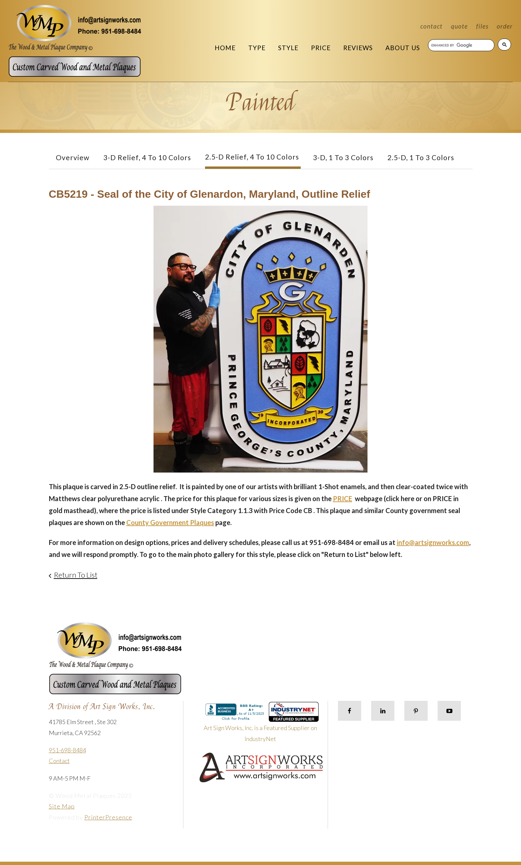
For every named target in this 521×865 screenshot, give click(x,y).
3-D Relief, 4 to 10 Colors (147, 157)
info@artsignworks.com (433, 542)
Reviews (358, 48)
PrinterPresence (108, 817)
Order (505, 26)
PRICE (342, 498)
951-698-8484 (67, 750)
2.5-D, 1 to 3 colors (420, 157)
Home (225, 48)
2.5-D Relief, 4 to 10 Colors (252, 157)
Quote (459, 26)
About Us (402, 48)
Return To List (75, 574)
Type (256, 48)
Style (288, 48)
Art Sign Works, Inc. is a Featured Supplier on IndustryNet (261, 724)
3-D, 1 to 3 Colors (343, 157)
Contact (431, 26)
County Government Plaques (170, 522)
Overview (72, 157)
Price (321, 48)
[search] (460, 45)
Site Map (62, 806)
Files (482, 26)
